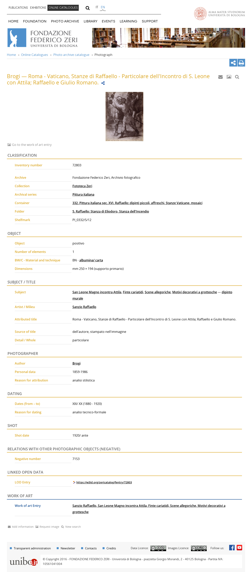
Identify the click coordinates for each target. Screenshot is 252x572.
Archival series (26, 194)
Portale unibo (23, 557)
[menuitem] (18, 8)
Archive (20, 177)
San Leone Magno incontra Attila (96, 292)
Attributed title (26, 319)
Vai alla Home (47, 38)
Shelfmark (22, 220)
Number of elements (30, 252)
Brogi (76, 363)
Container (22, 203)
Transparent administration (32, 548)
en (103, 7)
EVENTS (108, 21)
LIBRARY (90, 21)
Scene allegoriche (158, 292)
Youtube (239, 547)
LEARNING (128, 21)
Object (20, 243)
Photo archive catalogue (71, 55)
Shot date (22, 435)
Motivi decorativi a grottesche (194, 292)
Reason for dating (28, 412)
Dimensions (23, 269)
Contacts (91, 548)
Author (20, 363)
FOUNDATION (34, 21)
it (97, 7)
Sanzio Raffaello (84, 307)
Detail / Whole (25, 340)
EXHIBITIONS (38, 7)
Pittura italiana (83, 194)
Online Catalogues (34, 55)
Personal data (25, 372)
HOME (13, 21)
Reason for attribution (31, 380)
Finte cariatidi (133, 292)
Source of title (25, 332)
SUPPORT (150, 21)
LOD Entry (22, 482)
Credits (111, 548)
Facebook (232, 547)
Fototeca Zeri (82, 186)
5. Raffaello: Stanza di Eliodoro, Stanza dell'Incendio (110, 211)
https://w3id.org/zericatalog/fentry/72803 (104, 482)
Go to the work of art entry (31, 145)
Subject (20, 292)
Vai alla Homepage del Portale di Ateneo (219, 13)
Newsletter (68, 548)
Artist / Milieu (25, 307)
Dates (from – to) (27, 404)
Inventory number (28, 165)
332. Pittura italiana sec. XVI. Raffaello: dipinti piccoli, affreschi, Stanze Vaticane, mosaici (137, 203)
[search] (87, 8)
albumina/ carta (91, 260)
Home (11, 55)
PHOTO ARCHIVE (65, 21)
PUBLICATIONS (18, 7)
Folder (19, 211)
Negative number (28, 459)
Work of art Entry (28, 506)
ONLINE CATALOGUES (63, 7)
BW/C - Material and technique (37, 260)
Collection (22, 186)
